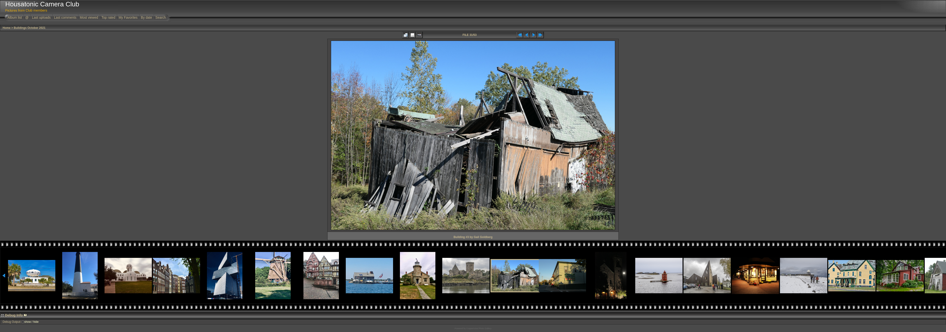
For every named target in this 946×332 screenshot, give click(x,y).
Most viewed (89, 17)
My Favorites (127, 17)
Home (6, 28)
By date (146, 17)
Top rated (108, 17)
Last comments (65, 17)
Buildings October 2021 (29, 28)
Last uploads (41, 17)
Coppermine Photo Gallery (478, 328)
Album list (15, 17)
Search (160, 17)
